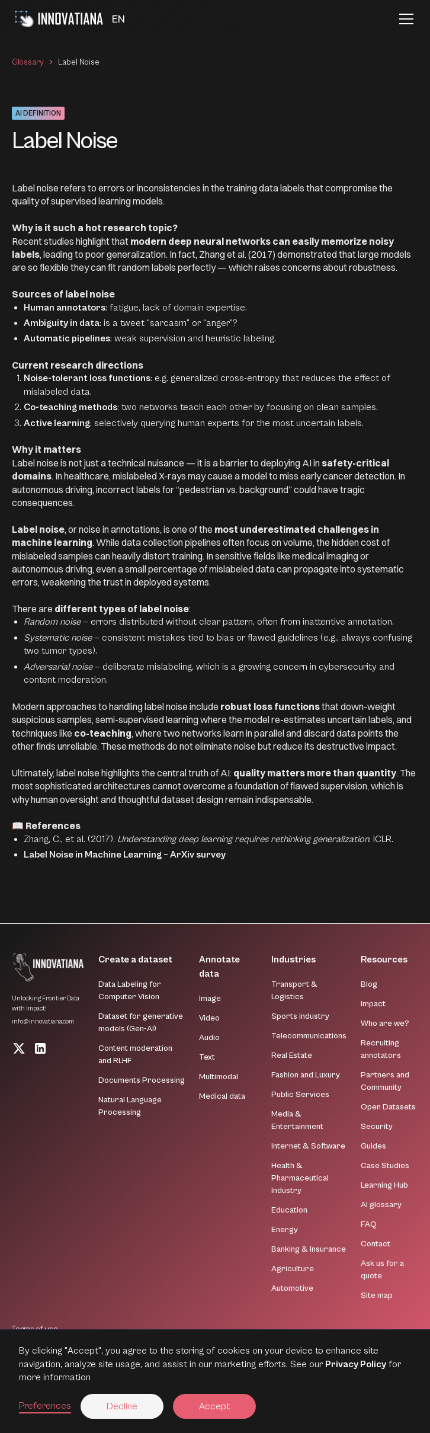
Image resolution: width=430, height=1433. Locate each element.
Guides (373, 1146)
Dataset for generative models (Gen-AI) (140, 1023)
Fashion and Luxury (305, 1075)
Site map (377, 1295)
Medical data (222, 1096)
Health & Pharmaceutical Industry (300, 1178)
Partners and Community (385, 1081)
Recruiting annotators (381, 1049)
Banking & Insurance (308, 1249)
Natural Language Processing (130, 1106)
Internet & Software (308, 1146)
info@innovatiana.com (43, 1021)
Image (210, 998)
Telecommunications (308, 1036)
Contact (375, 1244)
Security (377, 1126)
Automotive (292, 1288)
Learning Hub (384, 1185)
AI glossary (381, 1205)
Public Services (300, 1094)
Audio (209, 1037)
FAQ (369, 1224)
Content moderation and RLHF (135, 1055)
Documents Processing (141, 1080)
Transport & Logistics (294, 991)
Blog (369, 984)
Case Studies (385, 1165)
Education (289, 1210)
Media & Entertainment (297, 1120)
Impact (373, 1004)
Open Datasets (388, 1107)
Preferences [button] (45, 1405)
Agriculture (292, 1269)
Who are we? (385, 1023)
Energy (284, 1229)
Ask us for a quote (382, 1270)
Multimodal (218, 1077)
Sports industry (300, 1016)
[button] (118, 19)
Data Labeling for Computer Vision (129, 991)
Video (209, 1018)
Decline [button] (122, 1406)
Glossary (28, 62)
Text (207, 1057)
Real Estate (291, 1055)
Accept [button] (214, 1406)
